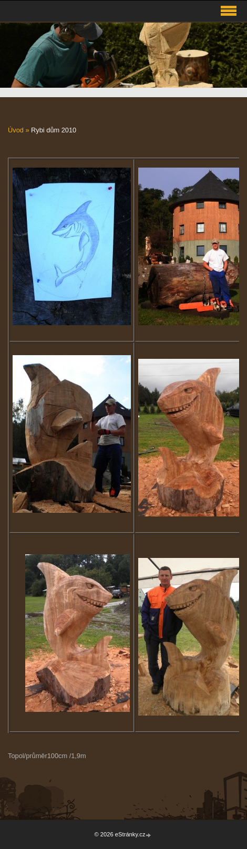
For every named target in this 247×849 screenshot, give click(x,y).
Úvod (16, 130)
